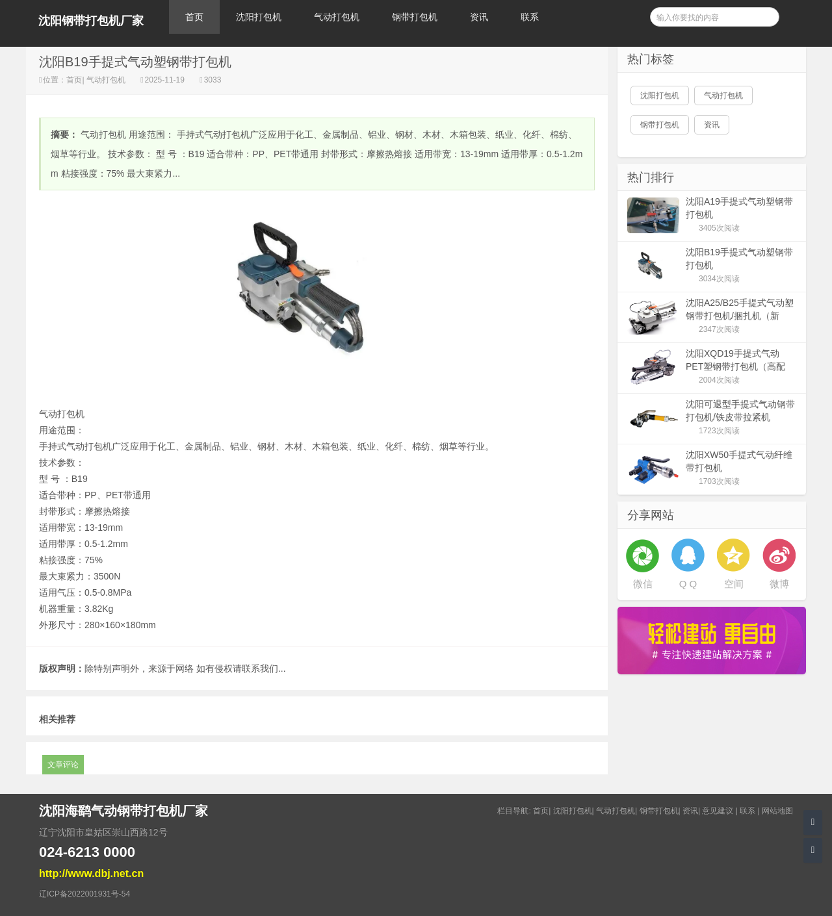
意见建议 (717, 810)
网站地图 (777, 810)
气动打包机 (336, 17)
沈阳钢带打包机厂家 (91, 20)
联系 (530, 17)
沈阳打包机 (258, 17)
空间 (734, 583)
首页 (194, 17)
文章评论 (63, 764)
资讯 (479, 17)
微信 (643, 583)
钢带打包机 (414, 17)
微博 (779, 583)
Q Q (688, 583)
